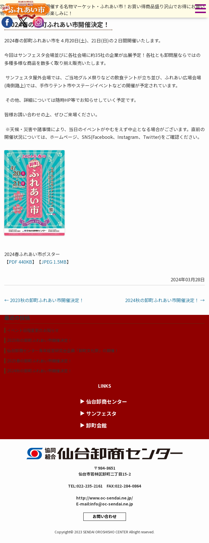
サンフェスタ (101, 413)
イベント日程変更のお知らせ (33, 330)
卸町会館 (96, 425)
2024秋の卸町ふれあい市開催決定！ (165, 300)
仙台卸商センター (106, 401)
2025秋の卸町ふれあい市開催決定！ (39, 340)
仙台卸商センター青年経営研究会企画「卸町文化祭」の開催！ (63, 350)
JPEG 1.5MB (54, 261)
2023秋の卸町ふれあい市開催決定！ (44, 300)
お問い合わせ (105, 516)
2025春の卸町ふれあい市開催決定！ (39, 361)
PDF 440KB (20, 261)
